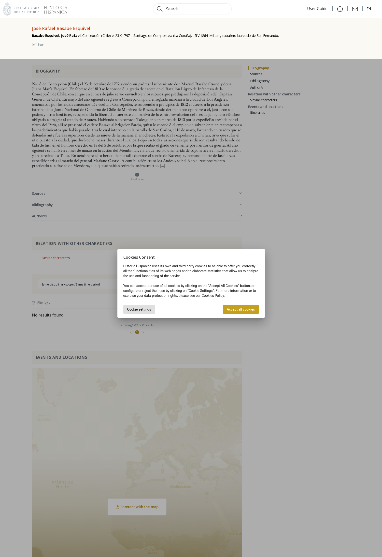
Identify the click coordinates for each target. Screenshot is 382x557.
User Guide (317, 8)
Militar (37, 44)
